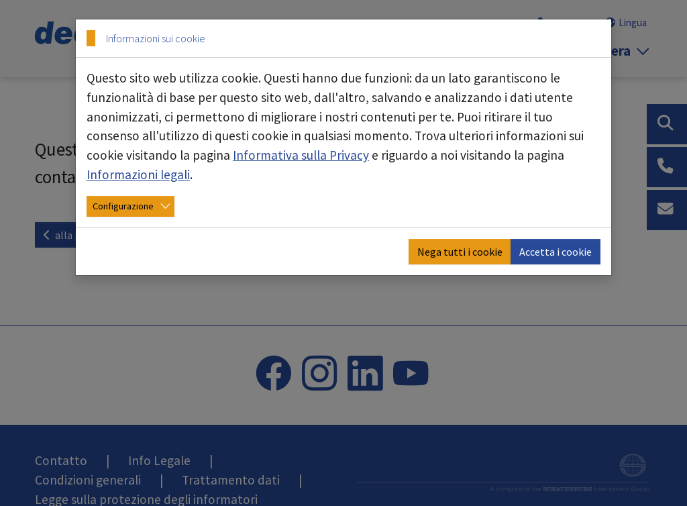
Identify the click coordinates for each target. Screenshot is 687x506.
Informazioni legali (138, 174)
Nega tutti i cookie (460, 251)
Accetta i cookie (555, 251)
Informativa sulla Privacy (301, 155)
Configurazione (123, 206)
